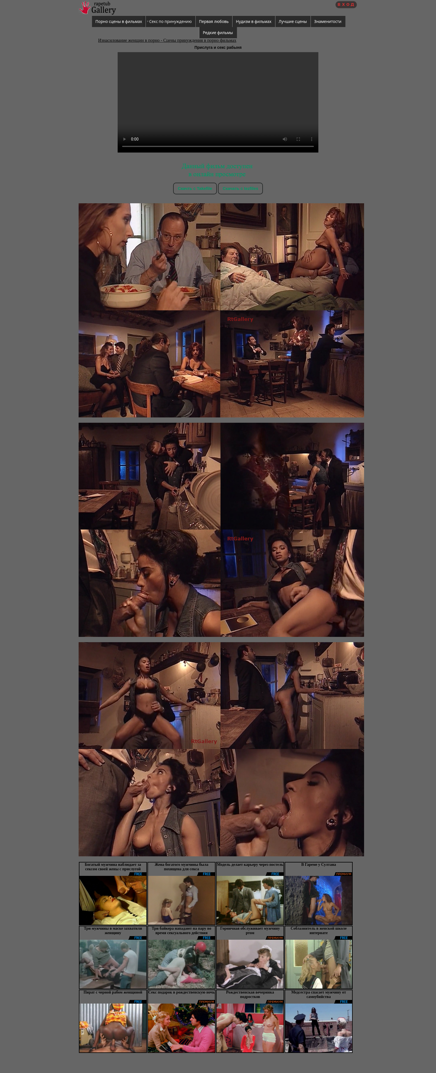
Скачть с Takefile (195, 188)
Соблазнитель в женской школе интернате (319, 930)
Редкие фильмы (218, 32)
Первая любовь (214, 21)
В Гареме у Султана (318, 864)
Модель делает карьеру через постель (250, 864)
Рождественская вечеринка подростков (250, 994)
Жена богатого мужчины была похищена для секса (181, 866)
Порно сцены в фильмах (118, 21)
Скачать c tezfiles (240, 188)
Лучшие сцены (293, 21)
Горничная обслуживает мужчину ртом (250, 930)
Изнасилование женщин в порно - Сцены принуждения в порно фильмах (167, 40)
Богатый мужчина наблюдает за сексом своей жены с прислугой (113, 866)
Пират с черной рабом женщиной (113, 992)
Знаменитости (327, 21)
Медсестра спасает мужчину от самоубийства (318, 994)
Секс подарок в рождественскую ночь (181, 992)
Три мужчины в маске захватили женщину (113, 930)
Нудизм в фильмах (253, 21)
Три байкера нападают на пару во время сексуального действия (181, 930)
